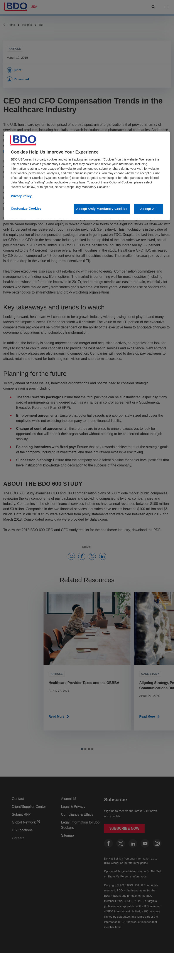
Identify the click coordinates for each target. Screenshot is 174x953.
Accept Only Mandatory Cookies (101, 209)
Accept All (148, 209)
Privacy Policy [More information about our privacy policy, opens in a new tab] (21, 196)
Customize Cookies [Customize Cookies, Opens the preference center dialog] (26, 208)
